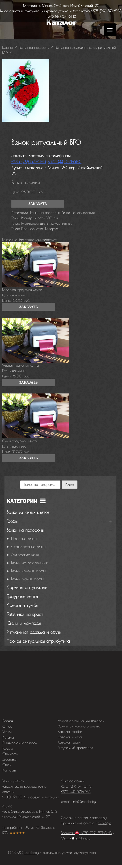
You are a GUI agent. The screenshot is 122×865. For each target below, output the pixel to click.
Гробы (12, 521)
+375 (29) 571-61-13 (106, 11)
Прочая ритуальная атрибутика (38, 641)
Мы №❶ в (76, 838)
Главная (7, 721)
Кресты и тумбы (22, 605)
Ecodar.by (31, 852)
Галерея (7, 748)
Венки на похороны (45, 212)
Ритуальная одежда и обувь (34, 632)
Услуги (7, 732)
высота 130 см (46, 218)
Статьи (7, 765)
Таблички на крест (25, 614)
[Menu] (110, 29)
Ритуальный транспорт (75, 748)
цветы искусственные (56, 223)
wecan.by (99, 818)
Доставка (9, 759)
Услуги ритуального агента (79, 726)
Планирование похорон (19, 743)
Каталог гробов (70, 731)
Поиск (69, 485)
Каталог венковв (70, 737)
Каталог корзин (70, 742)
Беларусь (52, 229)
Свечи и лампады (24, 623)
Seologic (104, 823)
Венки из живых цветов (28, 512)
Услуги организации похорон (81, 721)
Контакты (9, 770)
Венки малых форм (27, 578)
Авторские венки (26, 554)
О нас (7, 726)
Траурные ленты (22, 596)
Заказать (37, 204)
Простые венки (24, 538)
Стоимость (9, 754)
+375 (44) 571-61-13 (61, 16)
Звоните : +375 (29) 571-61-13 (86, 833)
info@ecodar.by (84, 801)
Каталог (8, 737)
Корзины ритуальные (27, 587)
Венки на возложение (78, 212)
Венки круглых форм (28, 570)
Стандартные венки (28, 546)
